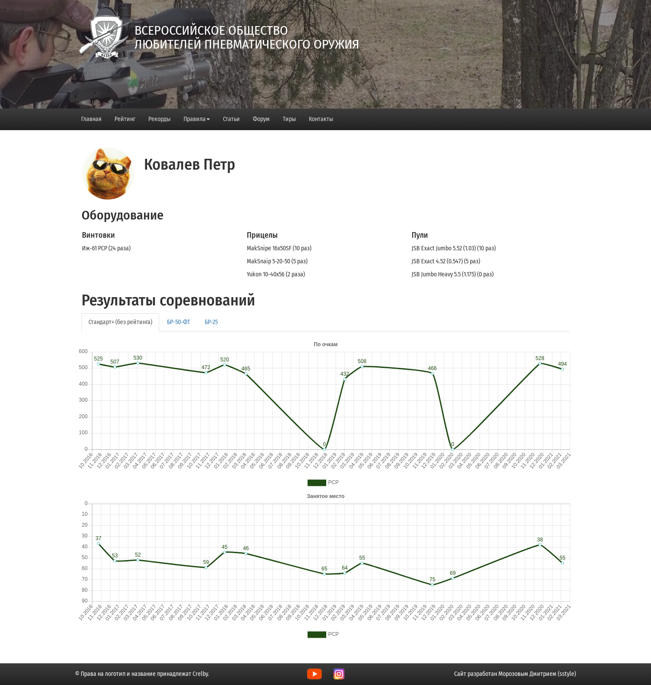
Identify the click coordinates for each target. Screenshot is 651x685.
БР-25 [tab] (211, 322)
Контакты (321, 119)
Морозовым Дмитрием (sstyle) (537, 674)
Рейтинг (124, 119)
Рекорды (159, 119)
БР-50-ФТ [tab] (178, 322)
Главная (91, 119)
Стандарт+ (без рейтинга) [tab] (120, 322)
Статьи (231, 119)
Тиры (289, 119)
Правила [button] (196, 119)
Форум (261, 119)
